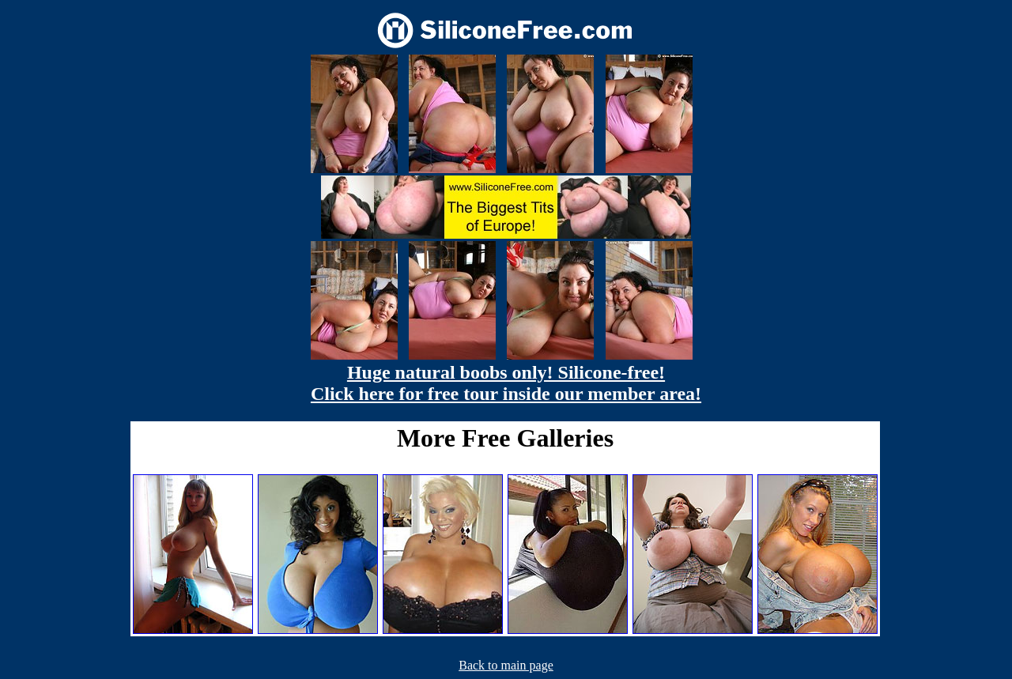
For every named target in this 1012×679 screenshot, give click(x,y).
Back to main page (506, 665)
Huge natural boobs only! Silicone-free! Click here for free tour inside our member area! (506, 383)
